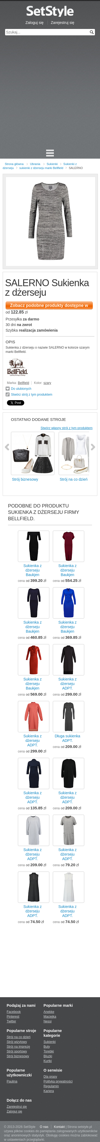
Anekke (48, 1012)
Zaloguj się (35, 22)
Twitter (11, 1021)
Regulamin (51, 1086)
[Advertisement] (50, 95)
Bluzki (47, 1056)
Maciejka (49, 1016)
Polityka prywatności (58, 1081)
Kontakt (59, 1127)
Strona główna (14, 164)
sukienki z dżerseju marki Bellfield (41, 168)
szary (47, 383)
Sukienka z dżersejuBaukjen (32, 570)
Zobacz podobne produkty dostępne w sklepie (49, 306)
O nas (44, 1127)
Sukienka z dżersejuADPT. (67, 683)
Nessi (47, 1021)
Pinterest (13, 1016)
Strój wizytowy (17, 1042)
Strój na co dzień (18, 1037)
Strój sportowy (17, 1051)
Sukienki (52, 164)
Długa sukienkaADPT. (67, 738)
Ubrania (35, 164)
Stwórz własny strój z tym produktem (67, 428)
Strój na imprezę (18, 1046)
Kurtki (47, 1061)
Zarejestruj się (62, 22)
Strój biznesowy (18, 1056)
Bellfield (23, 383)
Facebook (14, 1012)
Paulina (12, 1081)
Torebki (48, 1051)
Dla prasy (50, 1076)
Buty (46, 1046)
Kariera (48, 1091)
